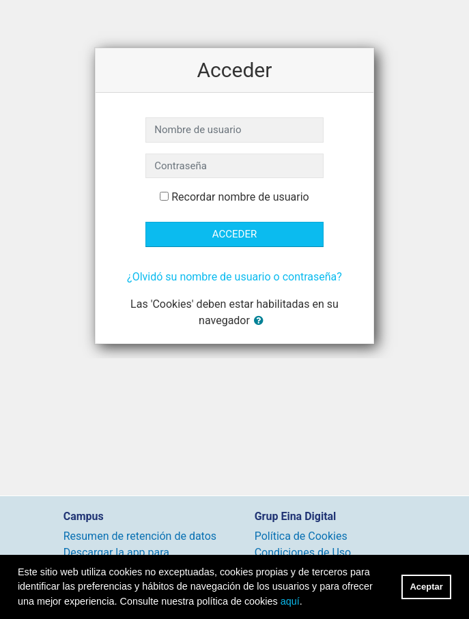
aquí (290, 601)
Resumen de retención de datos (139, 536)
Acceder (234, 234)
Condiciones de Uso (303, 552)
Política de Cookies (301, 536)
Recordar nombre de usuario (240, 196)
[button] (261, 321)
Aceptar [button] (426, 586)
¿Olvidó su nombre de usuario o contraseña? (234, 276)
